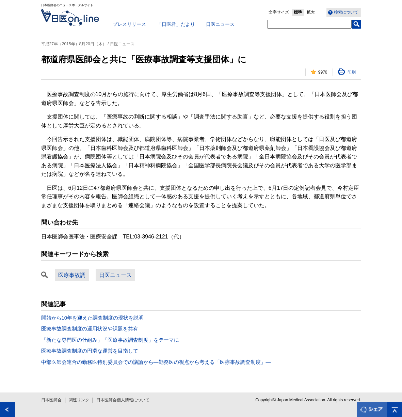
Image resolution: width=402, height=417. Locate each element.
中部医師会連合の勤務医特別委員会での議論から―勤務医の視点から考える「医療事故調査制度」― (156, 362)
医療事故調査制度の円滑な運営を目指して (89, 351)
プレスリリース (129, 24)
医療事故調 (71, 275)
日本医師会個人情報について (122, 400)
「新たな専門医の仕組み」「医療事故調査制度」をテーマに (110, 340)
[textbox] (309, 24)
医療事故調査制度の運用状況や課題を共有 (89, 328)
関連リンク (79, 400)
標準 (298, 12)
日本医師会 (51, 400)
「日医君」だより (176, 24)
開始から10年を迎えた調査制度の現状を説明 (92, 318)
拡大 (311, 12)
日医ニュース (220, 24)
